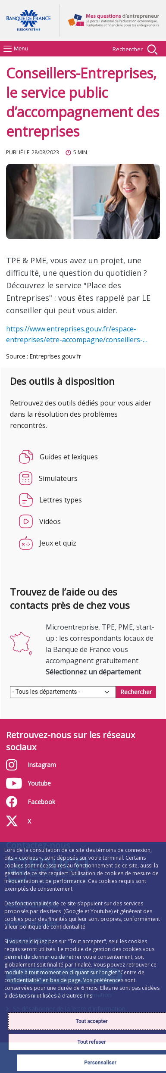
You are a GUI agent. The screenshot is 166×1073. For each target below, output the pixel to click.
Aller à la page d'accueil (32, 20)
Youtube (54, 783)
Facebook (50, 802)
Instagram (54, 765)
